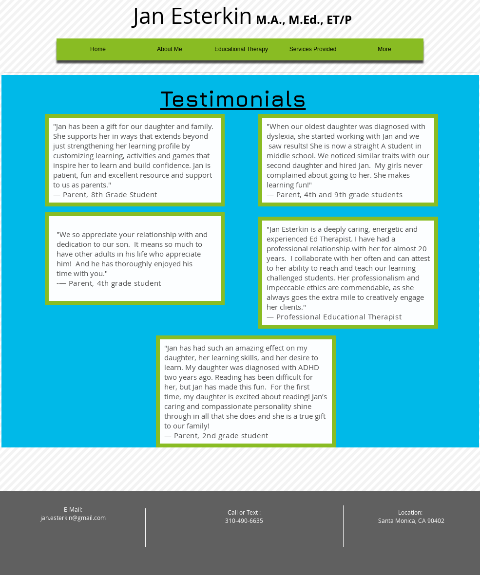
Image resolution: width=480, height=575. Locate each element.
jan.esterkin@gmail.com (73, 517)
